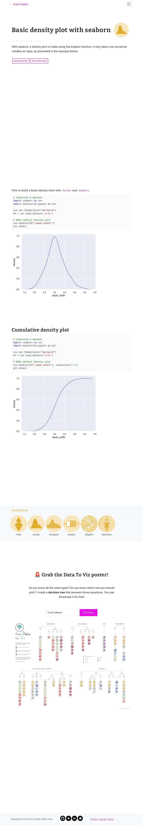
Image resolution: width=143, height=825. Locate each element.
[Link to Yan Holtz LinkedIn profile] (74, 818)
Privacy (93, 819)
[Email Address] (62, 612)
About (111, 819)
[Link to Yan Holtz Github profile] (62, 818)
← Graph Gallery (19, 4)
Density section (21, 61)
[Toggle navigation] (129, 4)
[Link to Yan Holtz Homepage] (80, 818)
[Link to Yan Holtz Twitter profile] (68, 818)
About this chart (39, 61)
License (102, 819)
